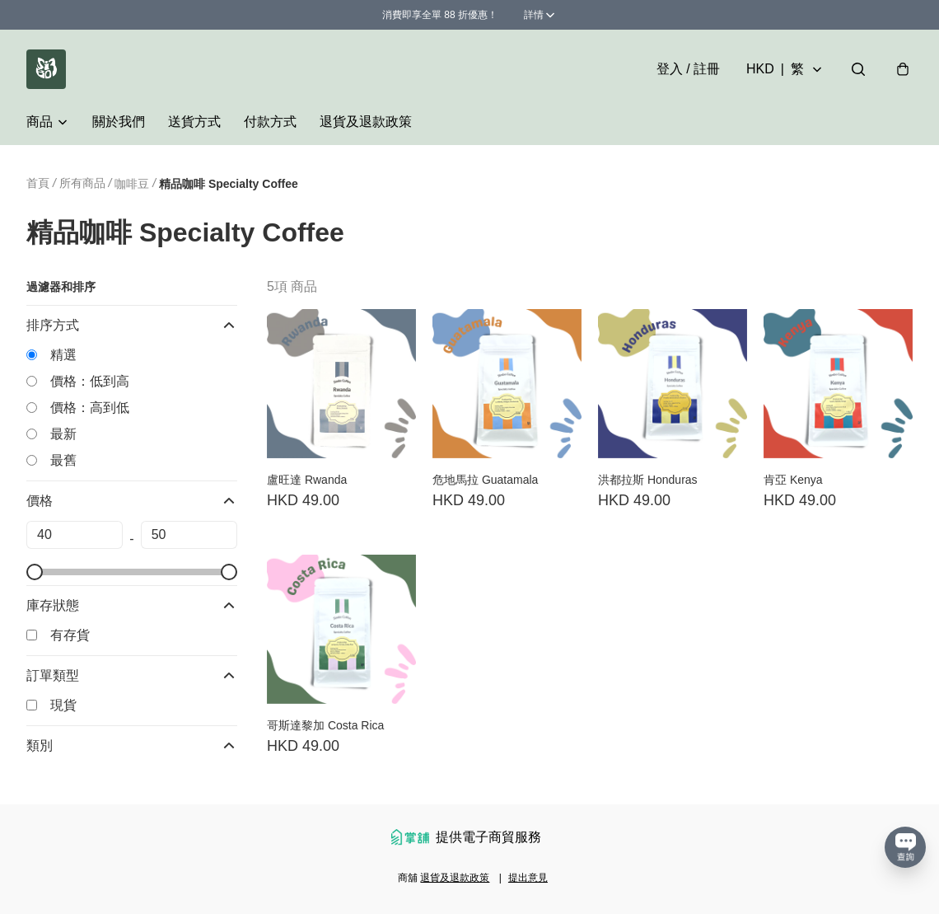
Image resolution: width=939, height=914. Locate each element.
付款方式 (270, 122)
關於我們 (118, 122)
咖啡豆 (131, 183)
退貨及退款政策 (366, 122)
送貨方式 (194, 122)
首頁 (37, 183)
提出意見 (528, 878)
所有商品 (82, 183)
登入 (688, 69)
